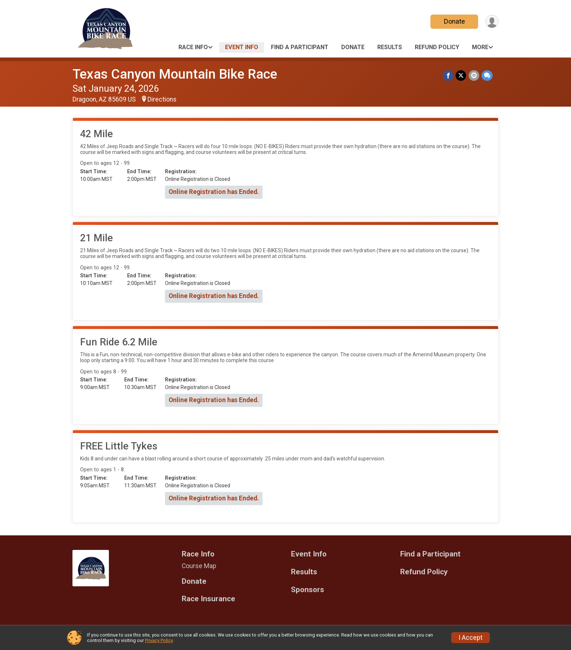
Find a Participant (299, 47)
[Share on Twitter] (461, 75)
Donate (454, 21)
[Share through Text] (487, 75)
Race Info (193, 47)
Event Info (241, 47)
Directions (162, 99)
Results (389, 47)
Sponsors (307, 590)
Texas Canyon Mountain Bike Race (174, 74)
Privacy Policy (159, 640)
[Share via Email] (474, 75)
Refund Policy (437, 47)
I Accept (470, 637)
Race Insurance (208, 599)
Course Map (199, 566)
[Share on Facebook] (448, 75)
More (480, 47)
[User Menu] (492, 21)
